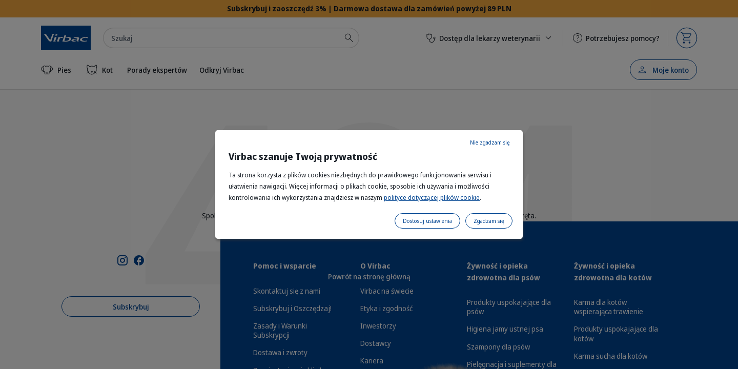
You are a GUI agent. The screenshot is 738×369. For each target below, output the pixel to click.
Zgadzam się (489, 220)
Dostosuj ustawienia (427, 220)
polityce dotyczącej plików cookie (432, 197)
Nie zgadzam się (490, 142)
